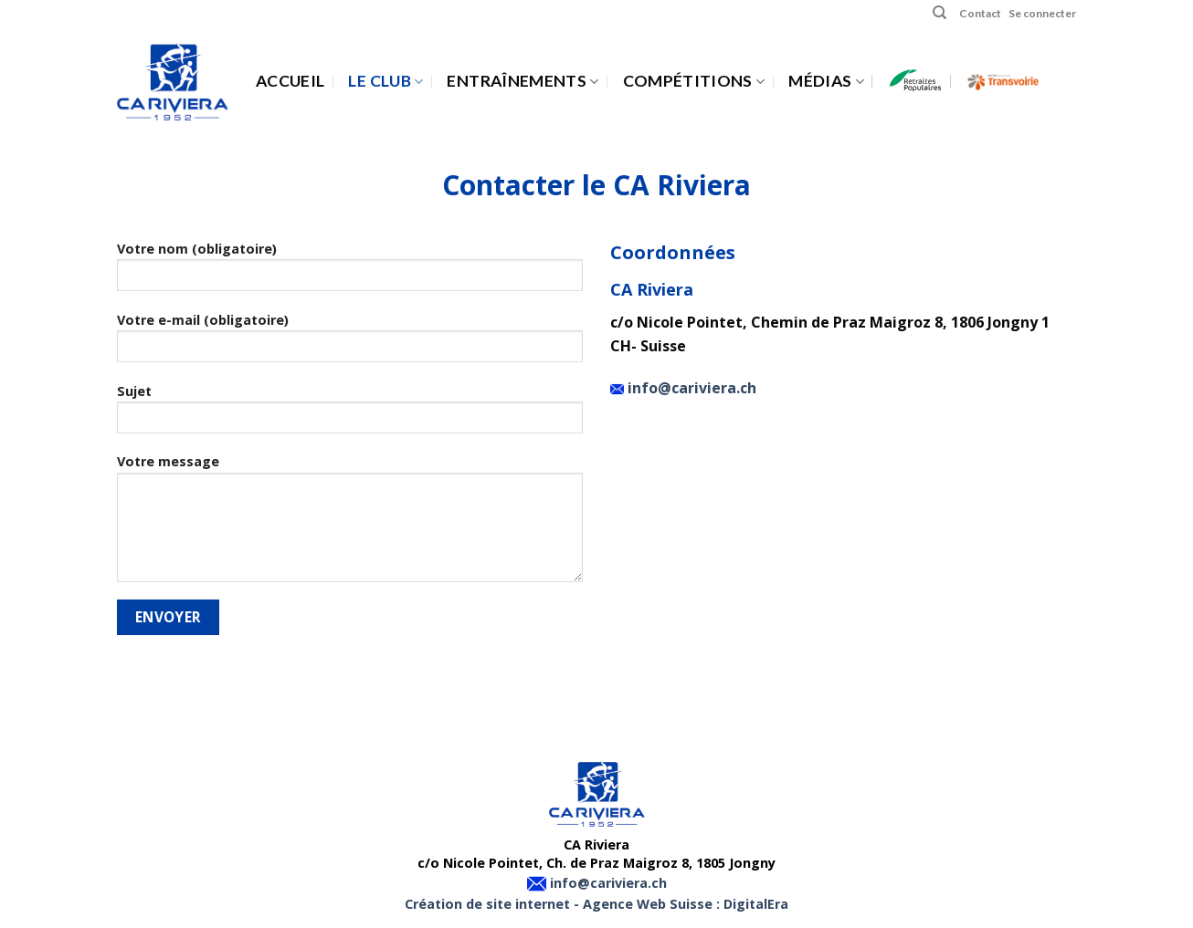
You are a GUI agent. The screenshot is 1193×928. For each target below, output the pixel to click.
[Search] (939, 13)
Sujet (350, 414)
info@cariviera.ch (690, 388)
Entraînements (522, 80)
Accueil (290, 80)
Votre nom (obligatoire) (350, 272)
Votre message (350, 523)
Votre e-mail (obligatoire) (350, 343)
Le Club (385, 80)
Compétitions (694, 80)
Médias (826, 80)
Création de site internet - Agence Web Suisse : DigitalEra (596, 903)
